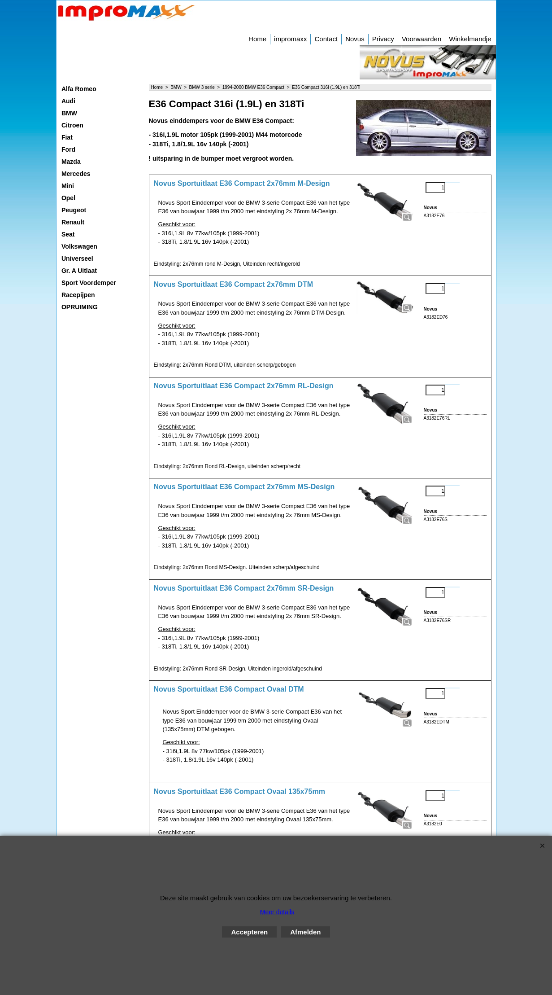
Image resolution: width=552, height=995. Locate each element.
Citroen (72, 125)
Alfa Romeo (78, 88)
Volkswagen (79, 246)
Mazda (71, 161)
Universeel (77, 258)
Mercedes (76, 173)
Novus (355, 39)
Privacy (383, 39)
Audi (68, 101)
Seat (68, 234)
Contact (326, 39)
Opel (68, 198)
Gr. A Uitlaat (79, 270)
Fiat (67, 137)
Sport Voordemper (88, 282)
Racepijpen (78, 294)
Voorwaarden (421, 39)
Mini (67, 185)
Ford (68, 149)
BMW (69, 113)
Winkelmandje (470, 39)
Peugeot (73, 210)
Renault (72, 222)
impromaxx (290, 39)
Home (257, 39)
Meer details (277, 912)
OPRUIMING (79, 307)
